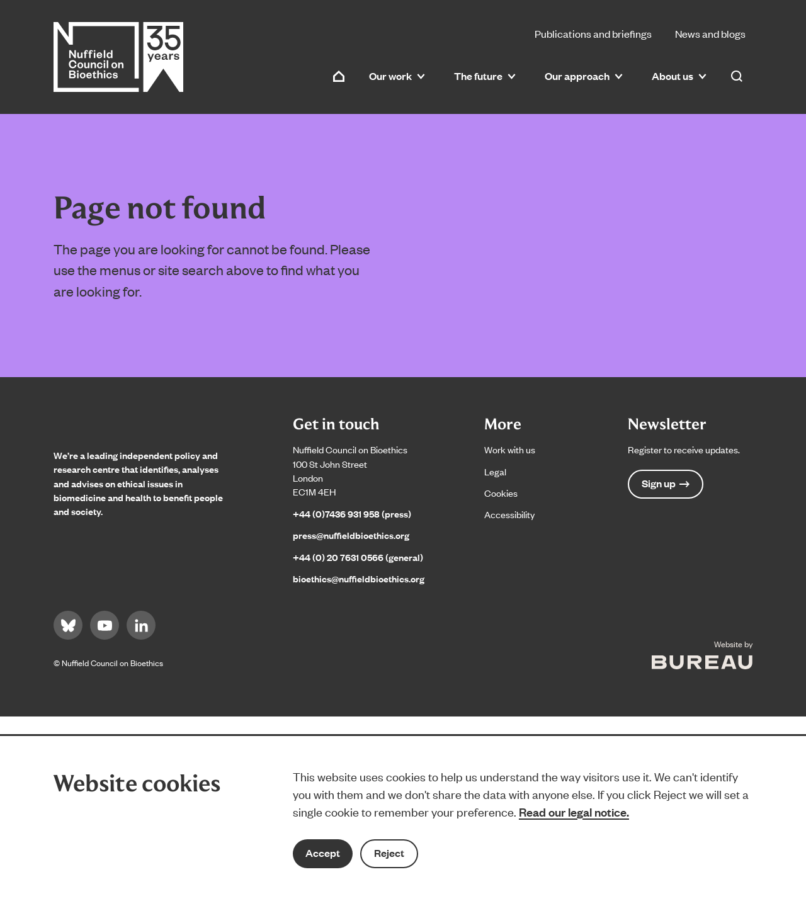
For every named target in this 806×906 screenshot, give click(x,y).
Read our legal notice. (574, 811)
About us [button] (679, 76)
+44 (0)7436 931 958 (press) (352, 513)
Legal (495, 471)
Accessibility (509, 514)
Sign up (666, 483)
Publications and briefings (593, 33)
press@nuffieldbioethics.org (351, 534)
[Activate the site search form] (736, 76)
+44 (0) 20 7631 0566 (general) (358, 556)
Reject (389, 853)
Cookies (501, 492)
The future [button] (485, 76)
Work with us (509, 449)
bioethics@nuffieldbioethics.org (358, 578)
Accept (322, 853)
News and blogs (710, 33)
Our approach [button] (584, 76)
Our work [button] (397, 76)
